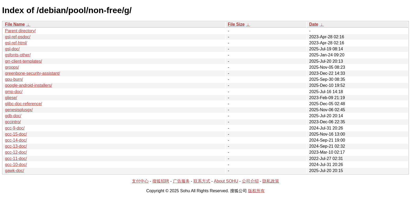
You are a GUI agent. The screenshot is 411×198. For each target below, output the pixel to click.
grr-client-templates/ (23, 61)
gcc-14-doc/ (16, 140)
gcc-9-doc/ (15, 128)
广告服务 (181, 181)
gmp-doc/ (14, 91)
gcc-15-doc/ (16, 134)
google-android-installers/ (28, 85)
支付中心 (140, 181)
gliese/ (11, 97)
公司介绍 (250, 181)
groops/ (12, 67)
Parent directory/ (20, 31)
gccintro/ (13, 122)
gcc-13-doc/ (16, 146)
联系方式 (201, 181)
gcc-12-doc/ (16, 152)
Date (313, 24)
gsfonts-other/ (18, 55)
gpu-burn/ (14, 79)
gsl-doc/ (12, 49)
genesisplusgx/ (19, 110)
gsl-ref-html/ (16, 43)
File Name (15, 24)
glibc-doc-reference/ (23, 103)
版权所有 (256, 191)
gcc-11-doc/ (16, 158)
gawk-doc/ (14, 170)
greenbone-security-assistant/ (32, 73)
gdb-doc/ (13, 116)
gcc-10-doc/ (16, 164)
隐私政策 (270, 181)
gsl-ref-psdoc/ (17, 37)
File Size (236, 24)
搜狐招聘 (160, 181)
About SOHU (226, 181)
